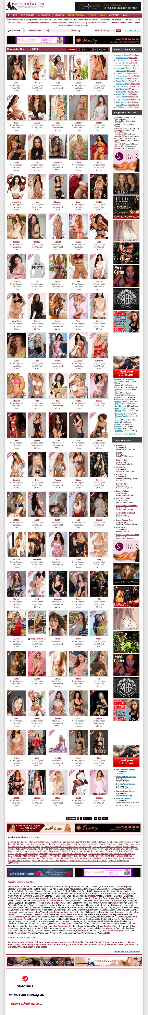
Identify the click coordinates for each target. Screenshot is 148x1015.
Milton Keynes (57, 917)
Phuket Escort (126, 23)
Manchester (114, 886)
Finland (98, 942)
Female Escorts (122, 73)
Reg (15, 15)
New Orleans (121, 917)
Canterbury (19, 896)
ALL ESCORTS (44, 15)
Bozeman (46, 893)
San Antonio (17, 926)
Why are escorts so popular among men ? (88, 860)
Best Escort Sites (80, 20)
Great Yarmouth (94, 903)
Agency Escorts (122, 58)
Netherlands (46, 944)
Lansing (31, 912)
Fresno (41, 903)
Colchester (34, 898)
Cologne (84, 886)
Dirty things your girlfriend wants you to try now (70, 849)
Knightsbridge (94, 910)
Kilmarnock (60, 910)
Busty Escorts (121, 102)
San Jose (73, 926)
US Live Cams (132, 60)
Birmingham (126, 886)
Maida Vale (54, 914)
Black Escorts (121, 92)
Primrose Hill (34, 924)
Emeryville (132, 900)
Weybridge (32, 933)
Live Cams (46, 20)
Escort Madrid (113, 23)
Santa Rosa (97, 926)
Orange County (14, 921)
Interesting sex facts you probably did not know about (63, 853)
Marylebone (122, 914)
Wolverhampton (89, 933)
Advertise (114, 15)
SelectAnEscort (73, 26)
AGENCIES (59, 15)
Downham (75, 900)
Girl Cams (133, 73)
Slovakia (84, 944)
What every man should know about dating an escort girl (66, 846)
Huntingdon (34, 907)
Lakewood (12, 912)
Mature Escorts (121, 94)
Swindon (81, 928)
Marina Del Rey (109, 914)
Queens (44, 924)
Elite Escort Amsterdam (62, 20)
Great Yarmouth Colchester (114, 903)
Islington (116, 907)
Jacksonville (126, 907)
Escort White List (107, 20)
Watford (92, 930)
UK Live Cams (131, 63)
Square (37, 928)
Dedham (26, 900)
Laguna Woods (108, 910)
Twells (37, 930)
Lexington (68, 912)
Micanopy (36, 917)
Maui (131, 914)
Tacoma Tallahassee (95, 928)
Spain (101, 944)
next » (105, 49)
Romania (74, 944)
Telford (116, 928)
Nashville (110, 917)
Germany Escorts (122, 65)
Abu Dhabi (57, 889)
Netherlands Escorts (123, 68)
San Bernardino (32, 926)
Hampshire (43, 905)
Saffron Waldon (120, 924)
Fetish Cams (133, 79)
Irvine (108, 907)
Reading (61, 924)
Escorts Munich (74, 23)
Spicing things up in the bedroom (26, 858)
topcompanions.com (32, 20)
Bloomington (123, 891)
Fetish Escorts (121, 79)
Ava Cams (135, 55)
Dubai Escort (134, 20)
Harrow (89, 905)
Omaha (121, 919)
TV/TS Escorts (121, 105)
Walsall (72, 930)
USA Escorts (120, 60)
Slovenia (93, 944)
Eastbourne (110, 900)
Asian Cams (134, 86)
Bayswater (48, 891)
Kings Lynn (71, 910)
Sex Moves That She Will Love (24, 856)
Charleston (60, 896)
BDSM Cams (133, 107)
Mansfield (88, 914)
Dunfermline (87, 900)
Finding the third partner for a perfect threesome (83, 851)
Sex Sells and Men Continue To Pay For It (96, 844)
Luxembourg (26, 944)
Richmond (77, 924)
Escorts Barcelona (58, 23)
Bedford (66, 891)
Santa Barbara (84, 926)
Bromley (81, 893)
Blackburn (111, 891)
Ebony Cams (133, 92)
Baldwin (20, 891)
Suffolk (45, 928)
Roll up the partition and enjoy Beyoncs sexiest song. (93, 858)
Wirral (61, 933)
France (106, 942)
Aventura (12, 891)
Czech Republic (75, 942)
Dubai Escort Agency (16, 23)
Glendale (67, 903)
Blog (102, 15)
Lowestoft (37, 914)
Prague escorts (121, 20)
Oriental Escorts (122, 86)
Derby (42, 900)
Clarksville (128, 896)
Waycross (101, 930)
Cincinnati (118, 896)
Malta (36, 944)
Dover (67, 900)
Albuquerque (75, 889)
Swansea (72, 928)
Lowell (29, 914)
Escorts (84, 26)
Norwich (54, 919)
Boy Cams (131, 71)
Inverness (87, 907)
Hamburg (65, 886)
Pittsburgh (127, 921)
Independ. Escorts (123, 55)
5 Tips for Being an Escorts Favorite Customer (28, 842)
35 (96, 49)
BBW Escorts (121, 89)
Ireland (11, 944)
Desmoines (51, 900)
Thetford (29, 930)
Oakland (74, 919)
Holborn (106, 905)
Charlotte (71, 896)
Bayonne (39, 891)
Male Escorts (121, 71)
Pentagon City (80, 921)
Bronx (88, 893)
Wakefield (63, 930)
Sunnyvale (53, 928)
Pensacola (68, 921)
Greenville (12, 905)
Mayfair (11, 917)
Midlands (46, 917)
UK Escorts (120, 63)
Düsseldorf (94, 886)
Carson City (38, 896)
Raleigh (53, 924)
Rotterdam (24, 886)
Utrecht (33, 886)
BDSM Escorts (121, 107)
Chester (99, 896)
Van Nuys (45, 930)
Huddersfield (22, 907)
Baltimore (29, 891)
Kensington (30, 910)
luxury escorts (88, 23)
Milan (49, 889)
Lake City (120, 910)
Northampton (44, 919)
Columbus (72, 898)
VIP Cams (136, 76)
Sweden (109, 944)
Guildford (33, 905)
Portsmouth (22, 924)
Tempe (21, 930)
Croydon (115, 898)
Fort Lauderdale (29, 903)
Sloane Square (26, 928)
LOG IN (126, 15)
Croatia (55, 942)
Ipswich (96, 907)
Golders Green (79, 903)
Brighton (65, 893)
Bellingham (76, 891)
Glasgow (11, 889)
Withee (77, 933)
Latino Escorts (121, 97)
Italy (17, 944)
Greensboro (133, 903)
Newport (33, 919)
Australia (12, 942)
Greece (123, 942)
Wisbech (69, 933)
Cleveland (23, 898)
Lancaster (22, 912)
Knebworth (82, 910)
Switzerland (119, 944)
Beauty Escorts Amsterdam (38, 23)
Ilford (53, 907)
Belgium (29, 942)
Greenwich (23, 905)
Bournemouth (35, 893)
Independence (63, 907)
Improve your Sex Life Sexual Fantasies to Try (113, 849)
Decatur (18, 900)
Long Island (129, 912)
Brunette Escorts (122, 84)
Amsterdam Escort (15, 20)
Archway (96, 889)
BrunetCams (135, 84)
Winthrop (54, 933)
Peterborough (94, 921)
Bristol (30, 889)
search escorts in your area (127, 952)
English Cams (134, 99)
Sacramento (106, 924)
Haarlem (42, 886)
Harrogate (80, 905)
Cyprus (63, 942)
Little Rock (99, 912)
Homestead (127, 905)
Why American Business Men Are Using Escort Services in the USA (46, 844)
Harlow (61, 905)
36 (100, 49)
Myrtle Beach (99, 917)
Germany (114, 942)
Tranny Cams (133, 105)
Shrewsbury (13, 928)
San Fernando (46, 926)
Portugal (65, 944)
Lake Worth (131, 910)
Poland (56, 944)
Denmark (89, 942)
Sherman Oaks (127, 926)
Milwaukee (70, 917)
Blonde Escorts (121, 81)
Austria (20, 942)
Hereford (98, 905)
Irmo (103, 907)
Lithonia (89, 912)
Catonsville (49, 896)
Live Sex (92, 15)
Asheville (112, 889)
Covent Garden (85, 898)
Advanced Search (133, 31)
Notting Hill (64, 919)
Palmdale (43, 921)
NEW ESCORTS (27, 15)
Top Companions (76, 15)
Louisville (21, 914)
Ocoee (82, 919)
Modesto (80, 917)
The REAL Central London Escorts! (66, 842)
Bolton (17, 893)
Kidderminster (48, 910)
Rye (98, 924)
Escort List (93, 20)
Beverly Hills (87, 891)
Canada (47, 942)
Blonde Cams (134, 81)
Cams (135, 68)
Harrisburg (70, 905)
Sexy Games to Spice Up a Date (107, 846)
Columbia (62, 898)
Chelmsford (81, 896)
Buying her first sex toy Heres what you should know (63, 856)
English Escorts (122, 99)
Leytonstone (79, 912)
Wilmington (43, 933)
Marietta (97, 914)
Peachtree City (55, 921)
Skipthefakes (100, 23)
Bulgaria (39, 942)
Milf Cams (133, 94)
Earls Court (99, 900)
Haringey (53, 905)
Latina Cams (133, 97)
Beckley (58, 891)
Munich (57, 886)
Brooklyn (96, 893)
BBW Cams (131, 89)
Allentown (87, 889)
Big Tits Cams (133, 102)
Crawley (106, 898)
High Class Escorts (123, 76)
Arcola (104, 889)
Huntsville (45, 907)
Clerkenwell (13, 898)
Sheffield (116, 926)
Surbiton (63, 928)
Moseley (88, 917)
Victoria (54, 930)
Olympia (113, 919)
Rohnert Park (89, 924)
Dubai (66, 889)
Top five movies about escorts (55, 858)
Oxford (37, 889)
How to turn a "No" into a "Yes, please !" (50, 860)
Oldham (104, 919)
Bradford (56, 893)
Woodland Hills (103, 933)
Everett (18, 903)
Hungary (132, 942)
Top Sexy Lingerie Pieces (26, 853)
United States (40, 947)
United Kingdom (25, 947)
